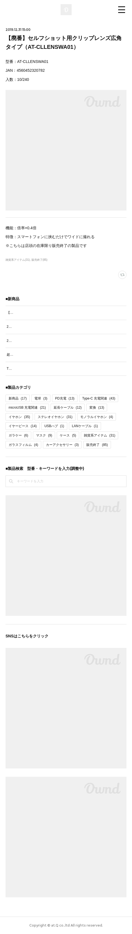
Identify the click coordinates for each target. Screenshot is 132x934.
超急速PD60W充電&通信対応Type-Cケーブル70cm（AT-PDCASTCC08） (61, 354)
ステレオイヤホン (55, 417)
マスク (44, 435)
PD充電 (64, 398)
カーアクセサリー (62, 445)
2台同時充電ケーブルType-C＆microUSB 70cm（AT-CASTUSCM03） (58, 341)
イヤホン (19, 417)
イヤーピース (23, 426)
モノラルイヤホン (96, 417)
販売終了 (97, 445)
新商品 (18, 398)
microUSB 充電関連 (27, 407)
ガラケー (18, 435)
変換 (96, 407)
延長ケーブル (68, 407)
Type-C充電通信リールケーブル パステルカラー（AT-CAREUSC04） (58, 369)
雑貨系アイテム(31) (18, 259)
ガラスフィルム (23, 445)
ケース (68, 435)
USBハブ (54, 426)
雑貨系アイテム (99, 435)
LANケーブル (85, 426)
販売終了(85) (40, 259)
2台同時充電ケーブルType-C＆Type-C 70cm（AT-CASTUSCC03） (56, 327)
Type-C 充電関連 (98, 398)
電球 (40, 398)
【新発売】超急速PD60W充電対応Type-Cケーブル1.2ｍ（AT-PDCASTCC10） (65, 313)
